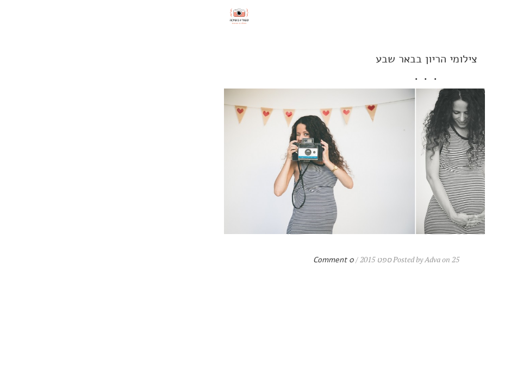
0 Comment (165, 260)
